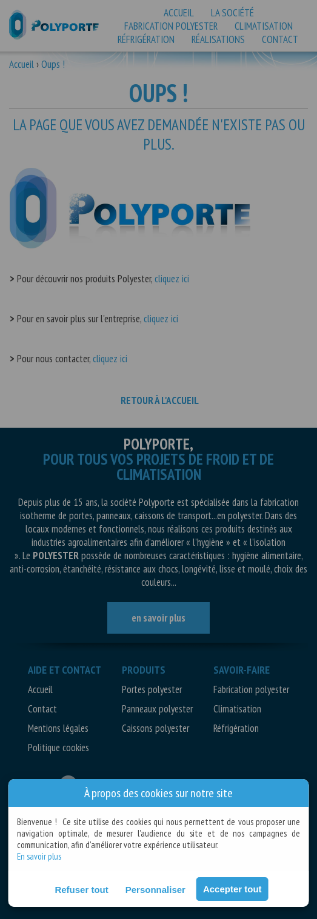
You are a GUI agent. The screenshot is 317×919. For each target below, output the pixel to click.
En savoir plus (39, 856)
